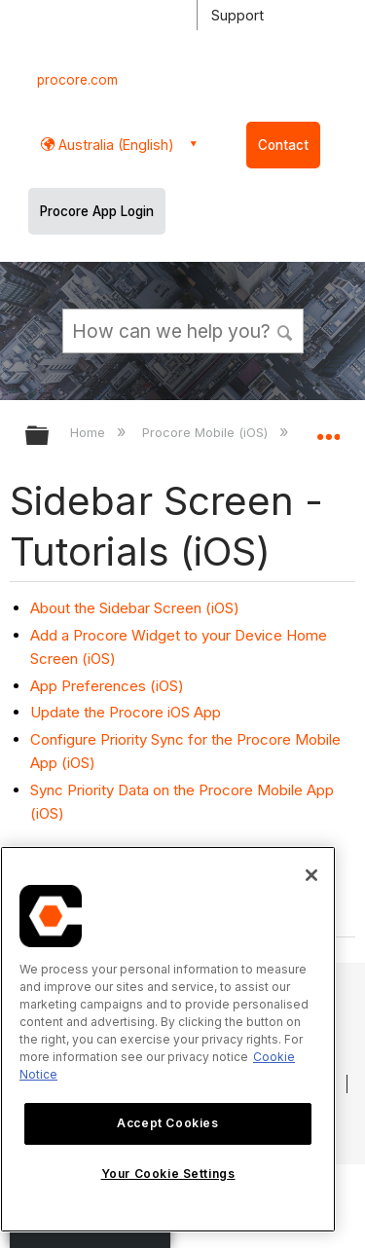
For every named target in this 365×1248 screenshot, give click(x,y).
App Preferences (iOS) (107, 686)
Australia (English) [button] (114, 144)
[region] (168, 1039)
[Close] (311, 875)
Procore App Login (97, 211)
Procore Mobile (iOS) (207, 432)
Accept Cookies (167, 1123)
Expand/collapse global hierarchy (50, 436)
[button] (285, 330)
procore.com (77, 80)
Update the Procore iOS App (125, 712)
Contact (283, 145)
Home (89, 432)
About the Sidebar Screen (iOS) (134, 608)
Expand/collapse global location (328, 429)
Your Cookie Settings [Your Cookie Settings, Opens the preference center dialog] (168, 1173)
